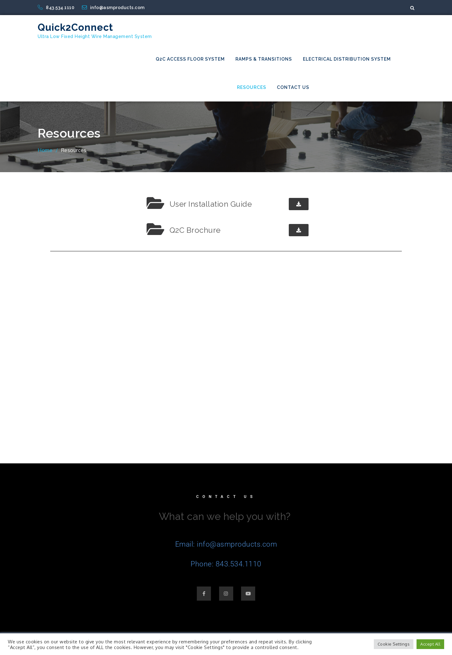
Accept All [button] (430, 644)
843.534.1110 (57, 7)
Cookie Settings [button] (394, 644)
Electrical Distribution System (347, 59)
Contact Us (293, 87)
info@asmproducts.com (113, 7)
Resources (251, 87)
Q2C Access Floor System (190, 59)
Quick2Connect (75, 27)
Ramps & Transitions (263, 59)
